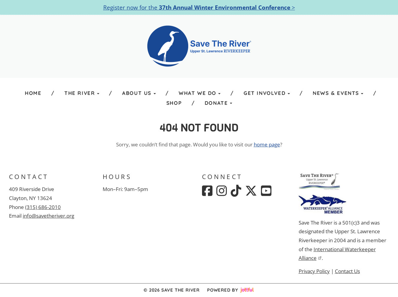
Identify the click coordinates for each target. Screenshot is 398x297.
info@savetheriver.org (48, 215)
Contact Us (347, 271)
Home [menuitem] (33, 93)
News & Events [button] (338, 93)
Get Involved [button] (267, 93)
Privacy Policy (314, 271)
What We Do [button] (200, 93)
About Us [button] (139, 93)
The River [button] (81, 93)
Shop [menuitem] (174, 103)
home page (267, 144)
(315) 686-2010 (43, 207)
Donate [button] (218, 103)
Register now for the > (199, 7)
